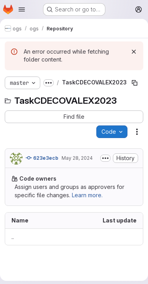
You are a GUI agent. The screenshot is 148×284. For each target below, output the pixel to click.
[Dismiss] (134, 51)
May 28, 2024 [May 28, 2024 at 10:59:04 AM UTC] (77, 158)
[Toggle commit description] (105, 158)
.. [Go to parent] (12, 237)
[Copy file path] (134, 83)
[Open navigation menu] (21, 9)
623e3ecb (42, 158)
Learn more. (87, 195)
